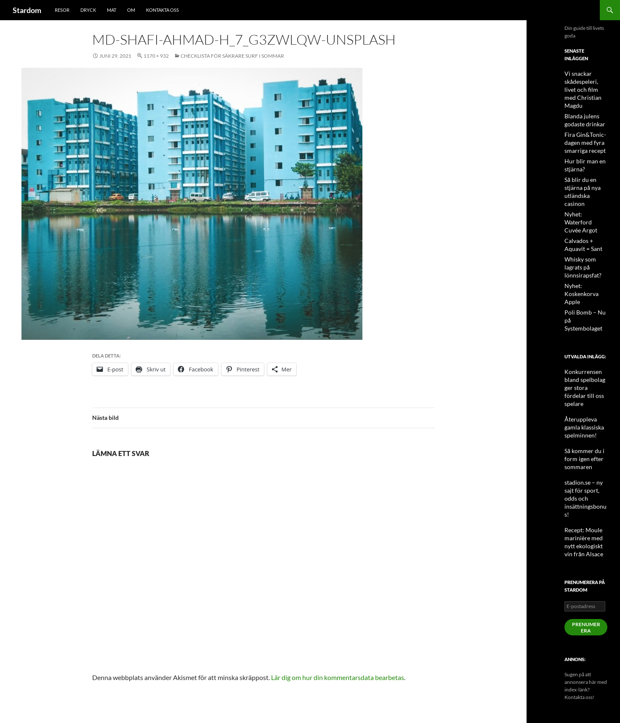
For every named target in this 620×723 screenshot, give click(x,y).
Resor (62, 10)
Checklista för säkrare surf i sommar (232, 56)
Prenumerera (586, 538)
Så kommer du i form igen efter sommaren (581, 389)
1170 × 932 (156, 56)
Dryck (88, 10)
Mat (111, 10)
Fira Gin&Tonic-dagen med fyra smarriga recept (581, 131)
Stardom (27, 10)
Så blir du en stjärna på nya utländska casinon (585, 174)
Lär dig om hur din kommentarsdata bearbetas (337, 677)
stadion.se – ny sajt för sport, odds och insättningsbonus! (585, 419)
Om (131, 10)
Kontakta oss (162, 10)
